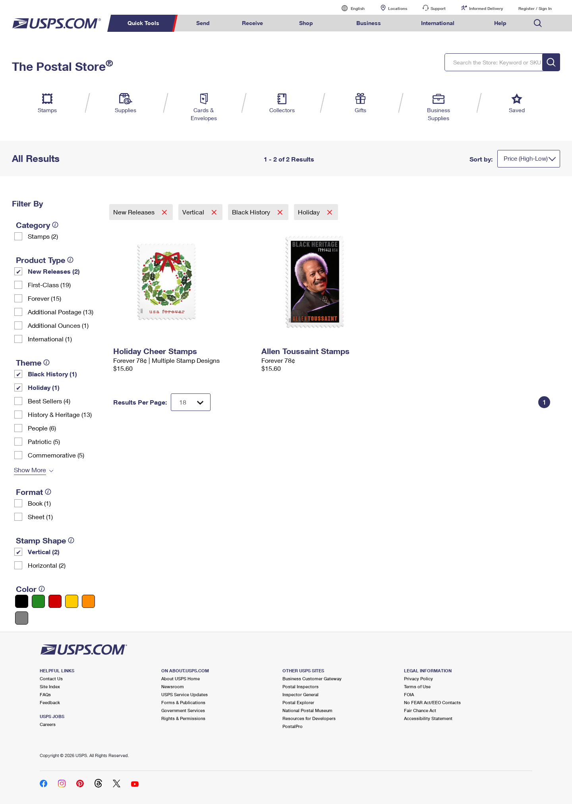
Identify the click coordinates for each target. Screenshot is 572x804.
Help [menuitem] (500, 22)
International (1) (50, 339)
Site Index (50, 686)
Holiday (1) (44, 387)
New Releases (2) (54, 271)
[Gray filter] (21, 618)
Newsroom (172, 686)
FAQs (45, 694)
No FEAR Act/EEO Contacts (432, 702)
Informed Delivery (486, 8)
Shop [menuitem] (306, 22)
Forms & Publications (183, 702)
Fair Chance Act (420, 710)
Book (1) (39, 503)
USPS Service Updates (184, 694)
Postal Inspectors (300, 686)
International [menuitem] (437, 22)
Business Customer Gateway (312, 678)
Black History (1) (52, 374)
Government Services (183, 710)
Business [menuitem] (368, 22)
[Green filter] (38, 601)
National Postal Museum (307, 710)
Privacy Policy (418, 678)
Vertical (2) (44, 551)
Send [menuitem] (203, 22)
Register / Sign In (535, 8)
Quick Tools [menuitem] (143, 22)
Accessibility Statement (428, 718)
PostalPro (292, 726)
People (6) (42, 428)
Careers (48, 724)
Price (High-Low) (526, 158)
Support (438, 8)
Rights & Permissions (183, 718)
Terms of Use (417, 686)
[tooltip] (55, 225)
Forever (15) (44, 298)
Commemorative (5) (56, 455)
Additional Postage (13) (60, 311)
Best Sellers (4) (49, 401)
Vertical (194, 212)
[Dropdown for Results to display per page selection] (191, 402)
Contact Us (51, 678)
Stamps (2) (43, 236)
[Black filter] (21, 601)
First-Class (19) (49, 284)
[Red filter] (55, 601)
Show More (30, 469)
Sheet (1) (40, 516)
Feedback (50, 702)
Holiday (309, 212)
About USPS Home (180, 678)
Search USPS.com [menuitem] (538, 23)
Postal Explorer (298, 702)
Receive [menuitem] (252, 22)
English (349, 8)
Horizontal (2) (47, 565)
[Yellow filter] (71, 601)
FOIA (409, 694)
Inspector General (300, 694)
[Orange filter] (88, 601)
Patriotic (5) (44, 441)
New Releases (134, 212)
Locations (397, 8)
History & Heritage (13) (60, 414)
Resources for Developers (309, 718)
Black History (252, 212)
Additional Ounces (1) (58, 325)
